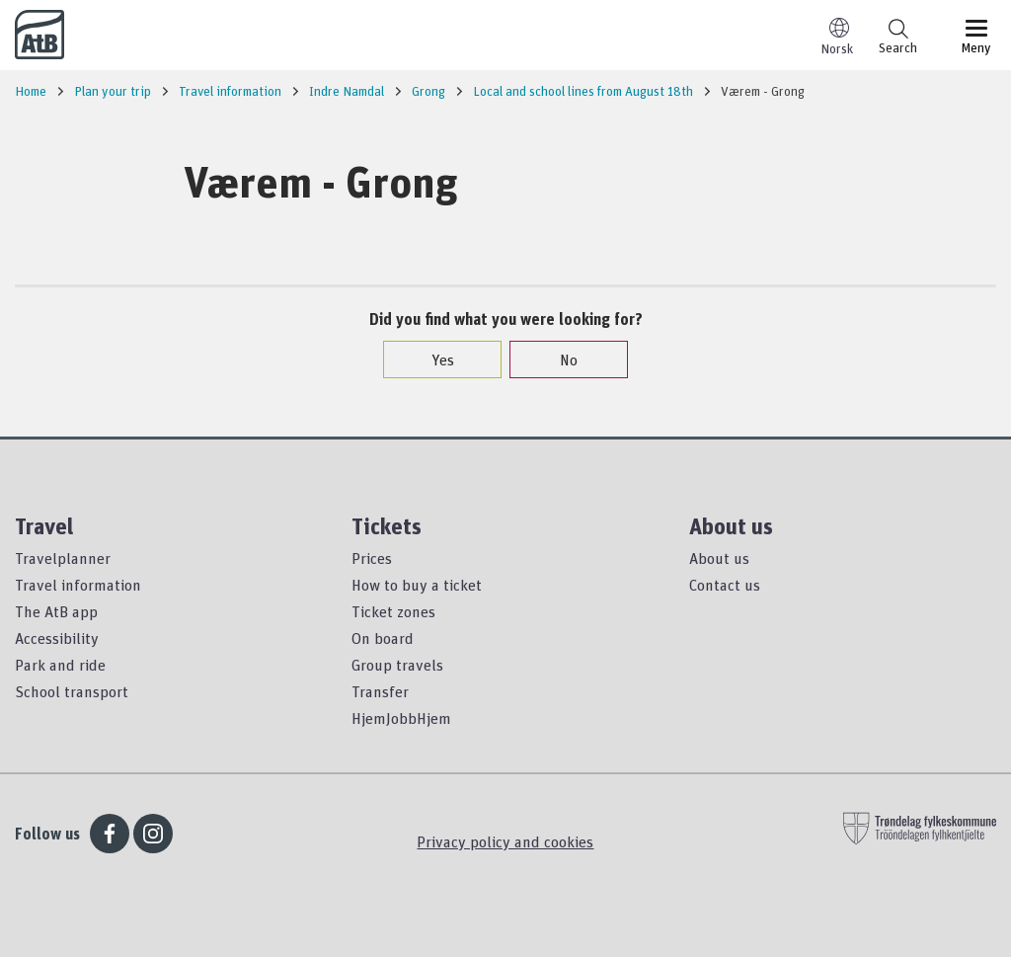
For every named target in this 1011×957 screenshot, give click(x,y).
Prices (371, 558)
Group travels (397, 665)
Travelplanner (63, 558)
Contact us (724, 585)
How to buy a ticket (416, 585)
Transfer (380, 691)
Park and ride (60, 665)
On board (382, 638)
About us (719, 558)
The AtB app (56, 611)
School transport (71, 691)
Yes (433, 359)
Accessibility (57, 638)
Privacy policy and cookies (505, 841)
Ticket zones (393, 611)
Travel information (78, 585)
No (559, 359)
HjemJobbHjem (401, 718)
